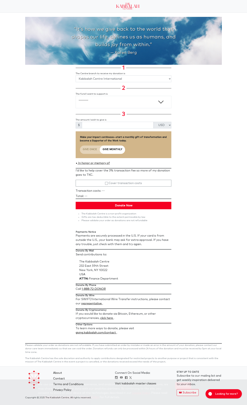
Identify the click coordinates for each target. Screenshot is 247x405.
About (57, 372)
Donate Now (123, 205)
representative (91, 303)
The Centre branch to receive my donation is (100, 73)
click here (107, 318)
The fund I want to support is (92, 94)
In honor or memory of (93, 163)
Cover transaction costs (123, 183)
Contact (59, 378)
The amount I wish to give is (91, 120)
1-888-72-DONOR (94, 289)
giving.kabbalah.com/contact (96, 332)
